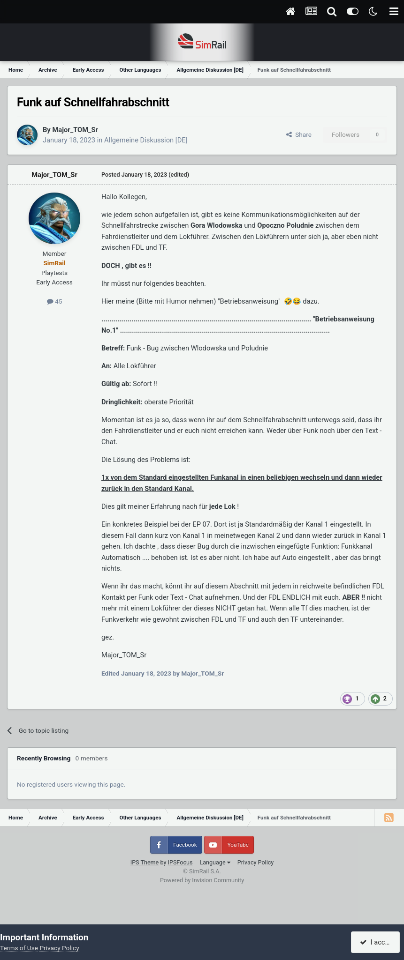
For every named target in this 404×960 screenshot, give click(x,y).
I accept (376, 942)
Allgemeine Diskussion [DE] (146, 140)
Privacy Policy (255, 862)
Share (299, 134)
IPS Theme (144, 862)
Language (214, 862)
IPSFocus (180, 862)
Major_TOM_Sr (75, 130)
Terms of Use (19, 948)
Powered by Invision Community (202, 880)
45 (54, 301)
